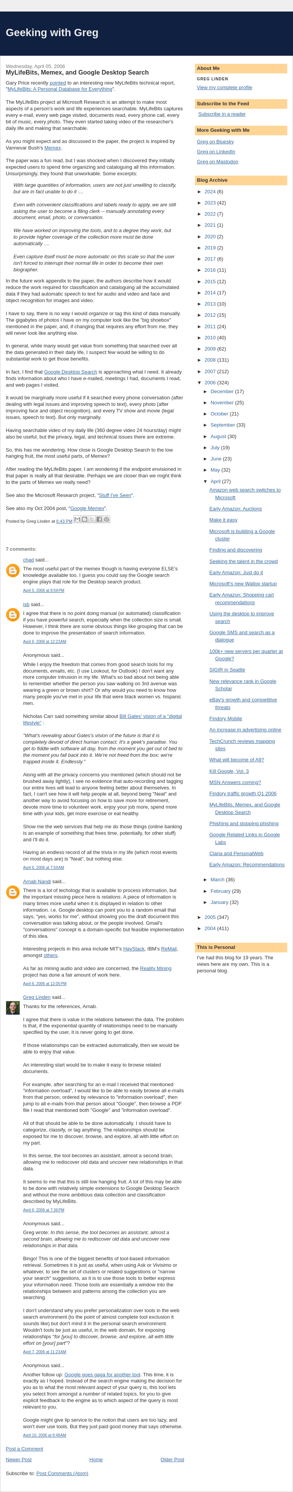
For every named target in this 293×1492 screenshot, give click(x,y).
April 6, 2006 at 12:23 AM (44, 642)
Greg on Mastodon (217, 161)
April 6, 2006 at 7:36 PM (43, 1210)
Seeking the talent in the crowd (243, 561)
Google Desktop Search (70, 372)
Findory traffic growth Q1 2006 (242, 793)
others (50, 955)
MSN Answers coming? (235, 782)
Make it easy (223, 520)
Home (96, 1459)
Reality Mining (155, 968)
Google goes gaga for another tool (102, 1374)
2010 (211, 338)
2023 (211, 203)
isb (26, 604)
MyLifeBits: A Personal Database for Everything (60, 89)
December (223, 391)
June (217, 459)
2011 (211, 326)
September (223, 425)
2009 (211, 349)
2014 (211, 293)
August (219, 436)
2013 (211, 304)
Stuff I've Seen (115, 495)
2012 (211, 315)
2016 (211, 270)
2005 (211, 917)
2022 (211, 214)
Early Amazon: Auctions (235, 509)
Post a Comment (24, 1449)
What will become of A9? (236, 760)
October (220, 414)
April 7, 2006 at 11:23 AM (44, 1352)
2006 (211, 382)
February (221, 891)
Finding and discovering (235, 550)
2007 (211, 371)
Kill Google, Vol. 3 (229, 771)
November (223, 402)
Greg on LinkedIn (216, 152)
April (216, 481)
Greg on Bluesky (215, 142)
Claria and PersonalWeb (236, 853)
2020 (211, 236)
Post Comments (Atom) (62, 1473)
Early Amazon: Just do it (236, 572)
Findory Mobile (225, 718)
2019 (211, 248)
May (216, 470)
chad (28, 560)
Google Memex (87, 508)
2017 (211, 259)
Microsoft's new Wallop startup (242, 583)
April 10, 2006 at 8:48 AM (44, 1435)
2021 (211, 225)
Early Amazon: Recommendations (247, 864)
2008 (211, 360)
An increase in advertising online (245, 730)
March (218, 879)
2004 (211, 928)
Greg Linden (37, 997)
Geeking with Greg (52, 32)
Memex (53, 148)
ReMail (168, 949)
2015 (211, 281)
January (220, 902)
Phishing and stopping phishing (243, 823)
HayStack (134, 949)
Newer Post (19, 1459)
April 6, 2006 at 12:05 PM (45, 984)
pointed (58, 83)
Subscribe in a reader (222, 114)
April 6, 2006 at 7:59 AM (43, 868)
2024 (211, 191)
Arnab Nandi (37, 881)
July (216, 447)
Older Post (172, 1459)
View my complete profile (224, 87)
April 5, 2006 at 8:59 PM (43, 590)
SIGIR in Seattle (227, 670)
